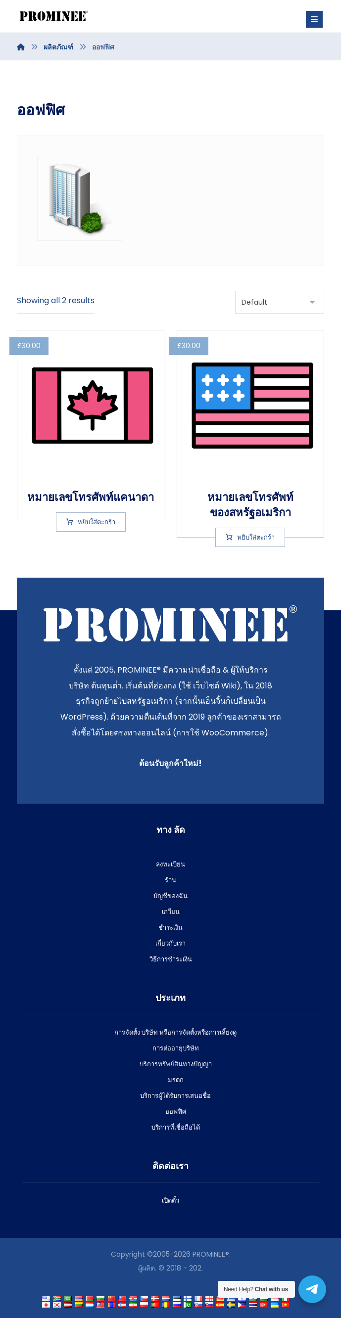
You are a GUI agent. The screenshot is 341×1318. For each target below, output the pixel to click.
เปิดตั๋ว (170, 1200)
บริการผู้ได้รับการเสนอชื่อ (175, 1095)
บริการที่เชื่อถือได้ (175, 1127)
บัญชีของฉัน (170, 896)
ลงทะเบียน (170, 864)
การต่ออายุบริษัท (175, 1048)
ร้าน (170, 880)
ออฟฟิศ (175, 1111)
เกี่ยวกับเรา (170, 943)
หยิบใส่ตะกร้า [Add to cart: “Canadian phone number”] (96, 521)
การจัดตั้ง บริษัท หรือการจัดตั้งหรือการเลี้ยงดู (175, 1032)
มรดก (176, 1080)
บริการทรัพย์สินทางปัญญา (176, 1064)
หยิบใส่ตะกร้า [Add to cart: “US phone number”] (256, 537)
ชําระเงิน (170, 927)
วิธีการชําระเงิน (170, 959)
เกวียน (171, 911)
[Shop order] (279, 302)
